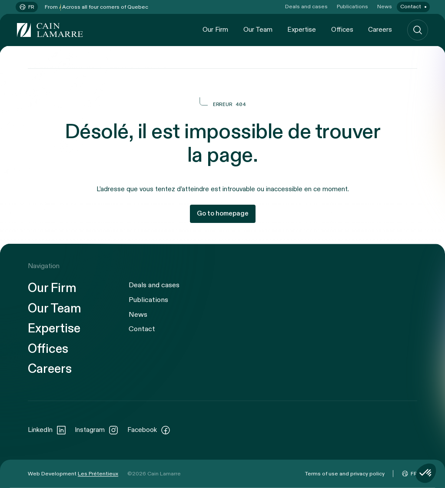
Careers (380, 29)
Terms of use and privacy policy (345, 473)
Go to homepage (223, 213)
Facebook (149, 430)
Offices (342, 29)
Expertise (301, 29)
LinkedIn (47, 430)
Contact (410, 6)
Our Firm (215, 29)
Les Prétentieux (98, 473)
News (384, 6)
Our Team (257, 29)
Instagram (97, 430)
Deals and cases (306, 6)
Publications (352, 6)
